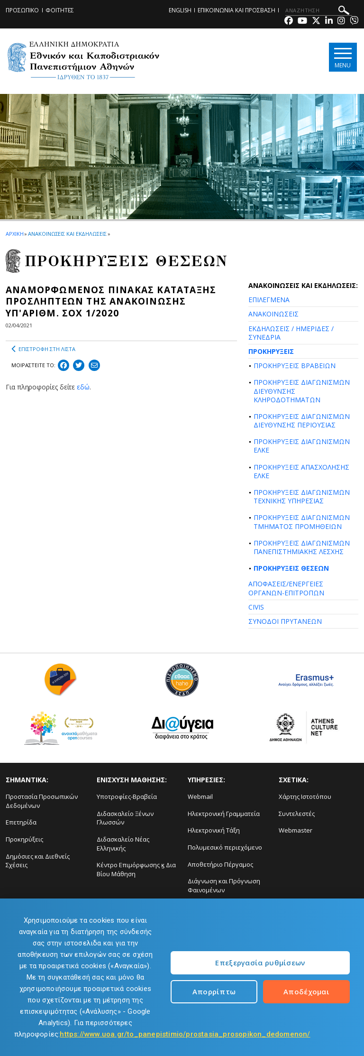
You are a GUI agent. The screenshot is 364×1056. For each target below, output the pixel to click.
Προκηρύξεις (24, 839)
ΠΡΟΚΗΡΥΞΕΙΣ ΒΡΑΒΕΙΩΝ (295, 365)
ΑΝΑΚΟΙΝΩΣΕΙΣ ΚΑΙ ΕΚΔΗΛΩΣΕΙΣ (67, 233)
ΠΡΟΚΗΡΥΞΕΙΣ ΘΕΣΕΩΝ (291, 568)
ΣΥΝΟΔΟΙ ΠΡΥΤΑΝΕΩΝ (285, 621)
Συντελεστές (297, 813)
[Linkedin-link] (329, 22)
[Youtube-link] (302, 22)
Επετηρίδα (21, 822)
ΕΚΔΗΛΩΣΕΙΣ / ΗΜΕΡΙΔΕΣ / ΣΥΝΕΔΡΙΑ (291, 333)
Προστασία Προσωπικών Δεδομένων (42, 801)
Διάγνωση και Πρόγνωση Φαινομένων (224, 885)
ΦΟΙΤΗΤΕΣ (60, 10)
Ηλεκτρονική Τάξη (214, 830)
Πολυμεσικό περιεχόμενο (225, 847)
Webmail (200, 796)
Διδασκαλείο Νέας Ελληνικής (123, 843)
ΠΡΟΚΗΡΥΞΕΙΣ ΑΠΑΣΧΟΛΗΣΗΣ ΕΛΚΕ (301, 471)
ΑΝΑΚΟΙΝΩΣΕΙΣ (273, 313)
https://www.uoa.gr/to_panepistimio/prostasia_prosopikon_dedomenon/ (185, 1034)
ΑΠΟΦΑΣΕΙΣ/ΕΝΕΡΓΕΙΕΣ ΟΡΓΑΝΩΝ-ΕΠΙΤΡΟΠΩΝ (286, 588)
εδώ (83, 386)
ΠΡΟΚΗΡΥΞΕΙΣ (271, 351)
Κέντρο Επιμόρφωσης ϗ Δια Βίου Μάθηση (136, 869)
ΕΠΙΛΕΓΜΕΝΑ (269, 299)
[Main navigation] (342, 58)
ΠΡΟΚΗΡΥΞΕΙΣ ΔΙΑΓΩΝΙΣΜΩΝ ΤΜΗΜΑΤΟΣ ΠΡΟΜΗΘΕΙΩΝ (302, 521)
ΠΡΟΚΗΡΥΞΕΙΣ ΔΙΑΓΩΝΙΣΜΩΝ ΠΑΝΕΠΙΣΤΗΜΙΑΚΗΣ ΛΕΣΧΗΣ (302, 547)
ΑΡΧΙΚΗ (14, 233)
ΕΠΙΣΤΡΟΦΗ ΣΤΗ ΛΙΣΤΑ (43, 349)
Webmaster (295, 830)
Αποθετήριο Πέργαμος (220, 864)
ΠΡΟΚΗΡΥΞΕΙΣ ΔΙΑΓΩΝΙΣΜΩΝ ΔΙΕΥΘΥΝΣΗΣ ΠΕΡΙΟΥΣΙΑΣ (302, 420)
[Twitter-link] (316, 22)
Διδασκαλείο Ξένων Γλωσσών (125, 818)
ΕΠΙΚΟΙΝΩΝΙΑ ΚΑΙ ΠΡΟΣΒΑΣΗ (236, 10)
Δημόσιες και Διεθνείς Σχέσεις (38, 861)
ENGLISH (180, 10)
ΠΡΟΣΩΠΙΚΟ (22, 10)
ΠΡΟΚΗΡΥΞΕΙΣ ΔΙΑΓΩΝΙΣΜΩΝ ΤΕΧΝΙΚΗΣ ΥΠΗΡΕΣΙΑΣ (302, 496)
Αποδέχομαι (306, 991)
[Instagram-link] (341, 22)
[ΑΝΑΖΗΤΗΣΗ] (318, 10)
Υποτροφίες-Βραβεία (127, 796)
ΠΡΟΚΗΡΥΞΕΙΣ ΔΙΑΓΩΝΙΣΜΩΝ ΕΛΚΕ (302, 445)
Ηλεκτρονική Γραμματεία (224, 813)
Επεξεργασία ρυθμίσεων (260, 962)
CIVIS (256, 606)
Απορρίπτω (214, 991)
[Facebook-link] (288, 22)
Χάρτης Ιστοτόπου (305, 796)
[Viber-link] (354, 22)
